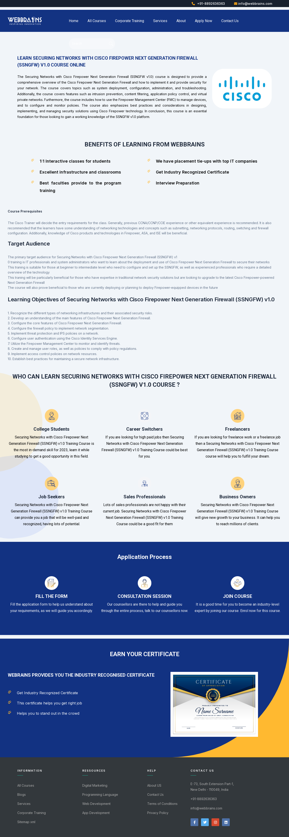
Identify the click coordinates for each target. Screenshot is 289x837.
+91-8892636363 (211, 3)
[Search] (90, 43)
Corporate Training (129, 21)
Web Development (96, 804)
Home (73, 21)
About (181, 21)
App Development (96, 813)
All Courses (97, 21)
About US (154, 785)
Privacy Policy (157, 813)
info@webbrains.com (255, 3)
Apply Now (203, 21)
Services (160, 21)
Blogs (21, 794)
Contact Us (230, 21)
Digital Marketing (94, 785)
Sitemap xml (26, 822)
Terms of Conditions (162, 804)
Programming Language (100, 794)
